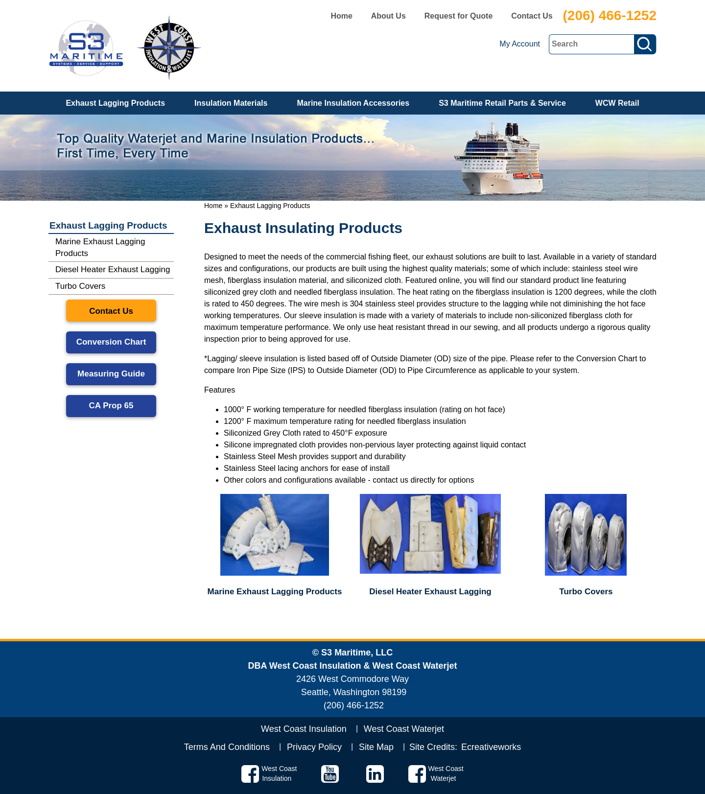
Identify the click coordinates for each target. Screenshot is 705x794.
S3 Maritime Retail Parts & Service (502, 103)
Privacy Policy (314, 747)
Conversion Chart (111, 342)
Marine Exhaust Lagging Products (100, 247)
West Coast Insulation (304, 729)
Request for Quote (458, 16)
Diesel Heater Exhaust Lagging (112, 269)
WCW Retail (617, 103)
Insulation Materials (230, 103)
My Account (519, 44)
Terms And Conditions (227, 747)
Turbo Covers (80, 286)
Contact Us (531, 16)
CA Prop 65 (111, 405)
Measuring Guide (111, 373)
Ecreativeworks (491, 747)
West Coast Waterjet (404, 729)
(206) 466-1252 (610, 15)
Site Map (376, 747)
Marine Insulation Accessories (353, 103)
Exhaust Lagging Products (115, 103)
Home (341, 16)
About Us (388, 16)
